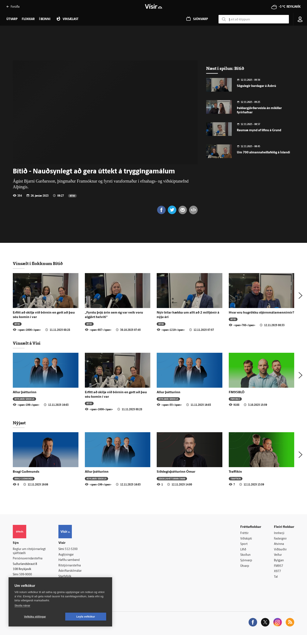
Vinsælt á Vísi (27, 343)
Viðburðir (280, 549)
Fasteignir (280, 538)
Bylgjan (279, 560)
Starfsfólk (64, 576)
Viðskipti (246, 538)
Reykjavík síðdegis (24, 399)
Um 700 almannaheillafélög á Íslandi (263, 152)
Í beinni (44, 19)
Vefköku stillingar (35, 616)
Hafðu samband (69, 560)
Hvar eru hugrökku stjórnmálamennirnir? (261, 312)
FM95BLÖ (237, 392)
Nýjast (19, 423)
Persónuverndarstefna (27, 558)
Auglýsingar (66, 554)
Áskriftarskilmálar (70, 571)
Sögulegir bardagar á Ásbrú (256, 86)
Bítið (72, 195)
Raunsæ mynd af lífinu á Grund (259, 130)
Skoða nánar (22, 605)
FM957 (278, 566)
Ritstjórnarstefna (69, 565)
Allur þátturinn (24, 392)
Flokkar (28, 19)
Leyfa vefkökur (85, 616)
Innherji (279, 533)
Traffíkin (235, 472)
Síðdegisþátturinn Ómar (176, 472)
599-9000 (25, 574)
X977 (277, 571)
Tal (276, 577)
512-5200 (71, 549)
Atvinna (279, 544)
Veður (278, 555)
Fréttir (244, 533)
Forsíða (12, 6)
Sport (244, 544)
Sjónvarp (246, 560)
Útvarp (244, 566)
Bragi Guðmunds (26, 472)
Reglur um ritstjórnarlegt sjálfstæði (29, 551)
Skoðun (245, 555)
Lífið (243, 549)
